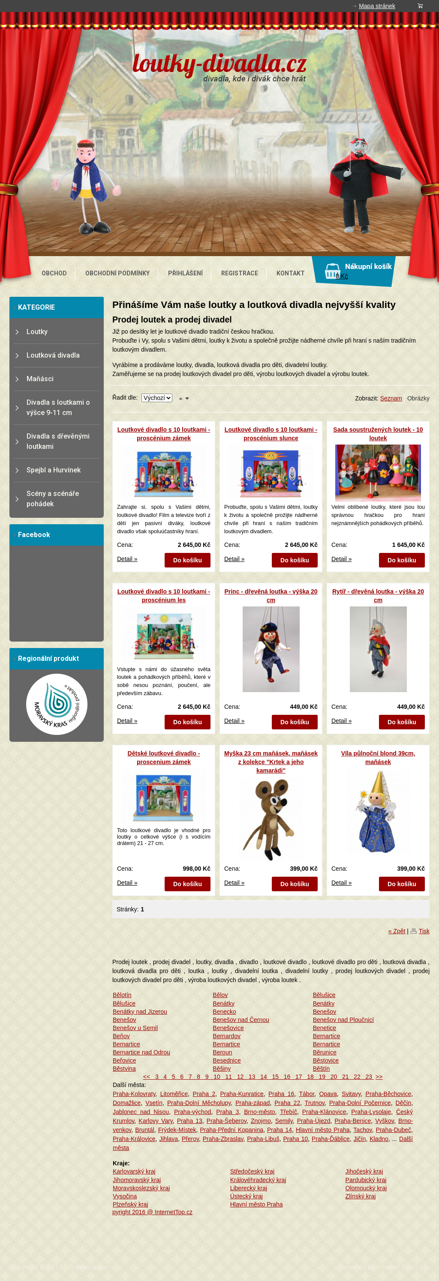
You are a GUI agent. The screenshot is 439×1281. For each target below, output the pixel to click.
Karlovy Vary (155, 1120)
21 (344, 1076)
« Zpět (397, 931)
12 (239, 1076)
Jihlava (168, 1138)
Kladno (379, 1138)
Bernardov (227, 1036)
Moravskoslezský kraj (141, 1188)
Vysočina (125, 1196)
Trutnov (315, 1102)
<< (147, 1076)
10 (216, 1076)
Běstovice (326, 1060)
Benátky (224, 1003)
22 (356, 1076)
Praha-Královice (134, 1138)
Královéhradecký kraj (258, 1179)
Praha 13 (189, 1120)
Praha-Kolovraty (134, 1093)
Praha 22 (287, 1102)
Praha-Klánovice (324, 1111)
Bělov (220, 994)
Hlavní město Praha (322, 1129)
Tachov (362, 1129)
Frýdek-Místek (177, 1129)
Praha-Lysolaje (371, 1111)
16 (286, 1076)
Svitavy (351, 1093)
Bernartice (326, 1036)
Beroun (222, 1052)
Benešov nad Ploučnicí (343, 1019)
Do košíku (187, 560)
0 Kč (342, 276)
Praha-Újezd (314, 1120)
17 (298, 1076)
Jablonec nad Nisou (141, 1111)
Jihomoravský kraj (137, 1179)
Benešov (324, 1011)
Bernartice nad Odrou (141, 1052)
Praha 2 (204, 1093)
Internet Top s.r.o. (403, 1267)
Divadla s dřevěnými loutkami (58, 441)
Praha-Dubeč (394, 1129)
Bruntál (144, 1129)
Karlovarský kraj (134, 1171)
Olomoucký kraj (366, 1188)
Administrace (89, 1267)
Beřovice (124, 1060)
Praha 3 (227, 1111)
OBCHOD (54, 273)
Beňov (121, 1036)
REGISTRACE (239, 273)
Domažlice (127, 1102)
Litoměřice (174, 1093)
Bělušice (324, 994)
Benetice (324, 1027)
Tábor (306, 1093)
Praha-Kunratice (242, 1093)
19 (321, 1076)
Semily (284, 1120)
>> (379, 1076)
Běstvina (124, 1068)
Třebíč (288, 1111)
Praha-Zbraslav (223, 1138)
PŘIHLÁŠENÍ (185, 273)
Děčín (404, 1102)
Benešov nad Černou (241, 1019)
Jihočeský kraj (364, 1171)
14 (262, 1076)
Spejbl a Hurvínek (54, 470)
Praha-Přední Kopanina (231, 1129)
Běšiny (222, 1068)
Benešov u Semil (135, 1027)
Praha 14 (279, 1129)
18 (309, 1076)
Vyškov (384, 1120)
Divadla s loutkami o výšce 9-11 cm (58, 407)
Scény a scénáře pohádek (53, 499)
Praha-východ (192, 1111)
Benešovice (228, 1027)
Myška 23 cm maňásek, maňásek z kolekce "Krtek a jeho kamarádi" (271, 761)
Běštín (321, 1068)
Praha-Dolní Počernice (360, 1102)
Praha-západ (252, 1102)
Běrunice (325, 1052)
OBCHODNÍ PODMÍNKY (117, 273)
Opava (328, 1093)
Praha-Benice (352, 1120)
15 (274, 1076)
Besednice (227, 1060)
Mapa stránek (377, 6)
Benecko (224, 1011)
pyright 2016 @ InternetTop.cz (152, 1212)
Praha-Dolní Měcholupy (199, 1102)
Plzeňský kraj (130, 1204)
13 (251, 1076)
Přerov (190, 1138)
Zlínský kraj (361, 1196)
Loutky (37, 332)
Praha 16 (281, 1093)
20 (333, 1076)
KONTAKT (291, 273)
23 (368, 1076)
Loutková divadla (53, 355)
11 (228, 1076)
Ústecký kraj (246, 1196)
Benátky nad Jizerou (140, 1011)
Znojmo (261, 1120)
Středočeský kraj (252, 1171)
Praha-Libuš (263, 1138)
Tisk (424, 931)
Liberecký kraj (248, 1188)
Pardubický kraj (366, 1179)
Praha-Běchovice (389, 1093)
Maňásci (40, 379)
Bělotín (122, 994)
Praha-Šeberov (227, 1120)
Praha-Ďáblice (331, 1138)
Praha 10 (295, 1138)
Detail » (127, 558)
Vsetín (153, 1102)
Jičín (360, 1138)
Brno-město (259, 1111)
